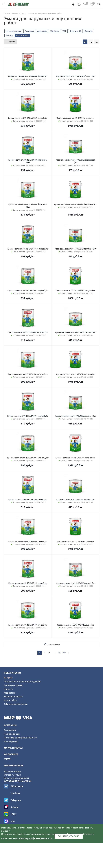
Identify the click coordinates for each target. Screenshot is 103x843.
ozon (7, 759)
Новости (8, 689)
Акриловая (42, 31)
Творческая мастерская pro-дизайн (22, 681)
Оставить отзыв (12, 775)
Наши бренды (11, 741)
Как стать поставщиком (16, 778)
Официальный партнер (15, 704)
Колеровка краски (13, 685)
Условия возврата (13, 696)
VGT (64, 31)
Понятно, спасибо (68, 836)
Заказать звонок (12, 771)
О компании (10, 730)
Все (64, 653)
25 (59, 653)
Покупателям (12, 673)
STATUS (9, 35)
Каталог (8, 678)
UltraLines (54, 31)
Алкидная (29, 31)
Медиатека (9, 693)
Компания (10, 725)
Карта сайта (10, 700)
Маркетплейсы (13, 748)
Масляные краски (13, 31)
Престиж (89, 31)
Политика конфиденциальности (20, 737)
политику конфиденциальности (35, 838)
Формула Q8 (75, 31)
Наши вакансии (12, 734)
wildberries (11, 754)
